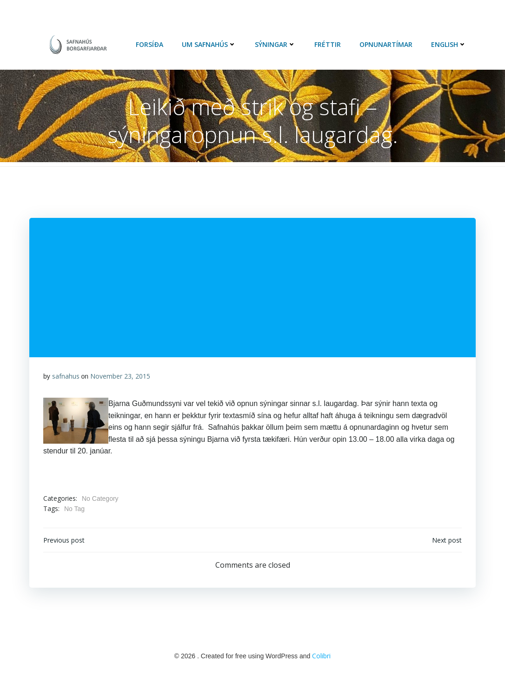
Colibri (321, 655)
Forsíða (149, 44)
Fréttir (327, 44)
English (448, 44)
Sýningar (275, 44)
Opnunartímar (385, 44)
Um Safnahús (209, 44)
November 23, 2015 (120, 376)
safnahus (66, 376)
